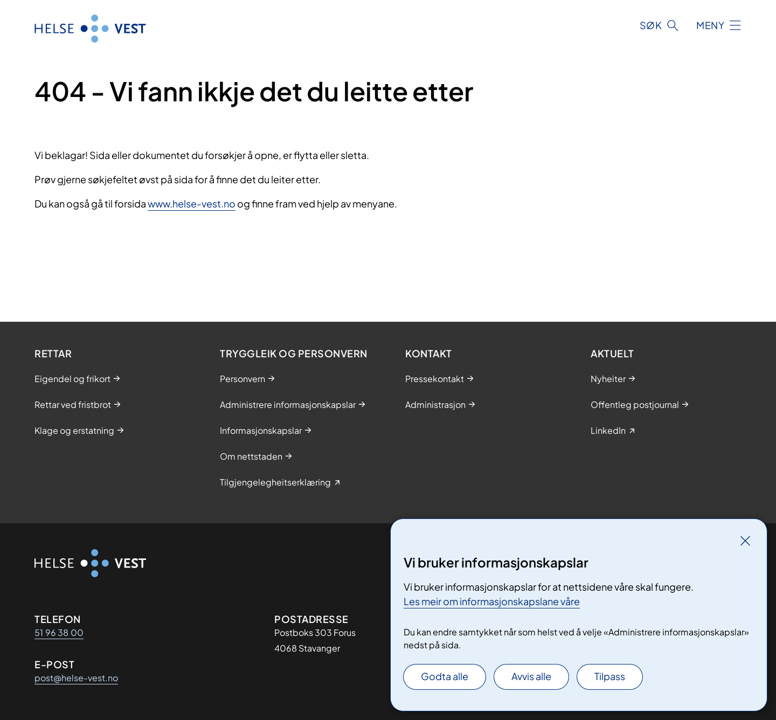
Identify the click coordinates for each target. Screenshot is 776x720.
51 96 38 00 (59, 632)
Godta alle (444, 676)
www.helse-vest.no (191, 203)
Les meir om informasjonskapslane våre (492, 601)
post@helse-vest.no (76, 677)
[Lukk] (745, 540)
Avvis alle (531, 676)
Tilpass (609, 676)
